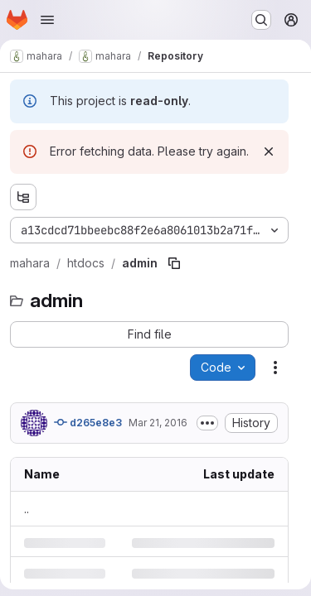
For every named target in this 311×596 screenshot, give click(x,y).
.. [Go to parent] (26, 509)
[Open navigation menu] (47, 20)
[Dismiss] (269, 151)
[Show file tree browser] (23, 197)
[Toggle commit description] (207, 423)
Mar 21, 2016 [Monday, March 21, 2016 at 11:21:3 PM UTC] (158, 422)
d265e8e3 (88, 422)
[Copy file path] (174, 263)
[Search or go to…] (261, 20)
